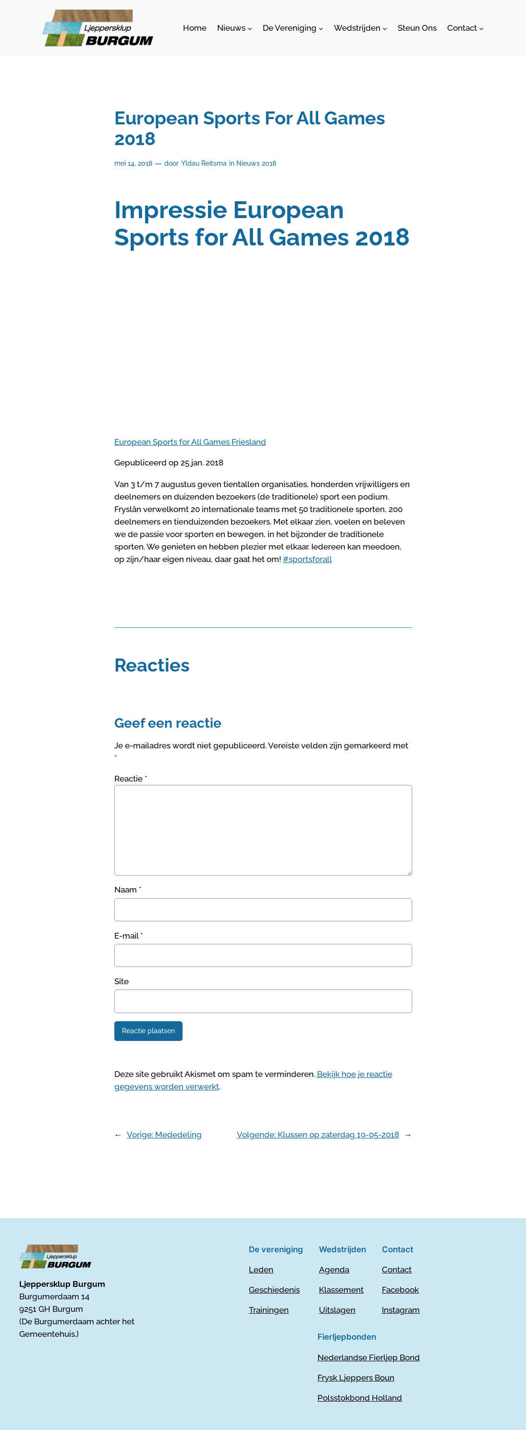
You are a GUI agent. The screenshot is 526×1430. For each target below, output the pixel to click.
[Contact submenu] (465, 28)
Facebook (400, 1290)
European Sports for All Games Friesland (190, 442)
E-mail (128, 936)
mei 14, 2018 (133, 163)
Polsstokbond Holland (360, 1398)
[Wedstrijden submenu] (360, 28)
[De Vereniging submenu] (293, 28)
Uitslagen (337, 1310)
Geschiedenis (274, 1290)
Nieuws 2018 (256, 163)
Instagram (401, 1310)
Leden (261, 1269)
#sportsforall (307, 559)
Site (121, 981)
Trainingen (269, 1310)
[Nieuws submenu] (234, 28)
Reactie (130, 778)
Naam (128, 889)
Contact (397, 1269)
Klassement (341, 1290)
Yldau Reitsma (204, 163)
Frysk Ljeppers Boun (356, 1377)
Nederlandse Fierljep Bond (369, 1357)
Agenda (334, 1269)
